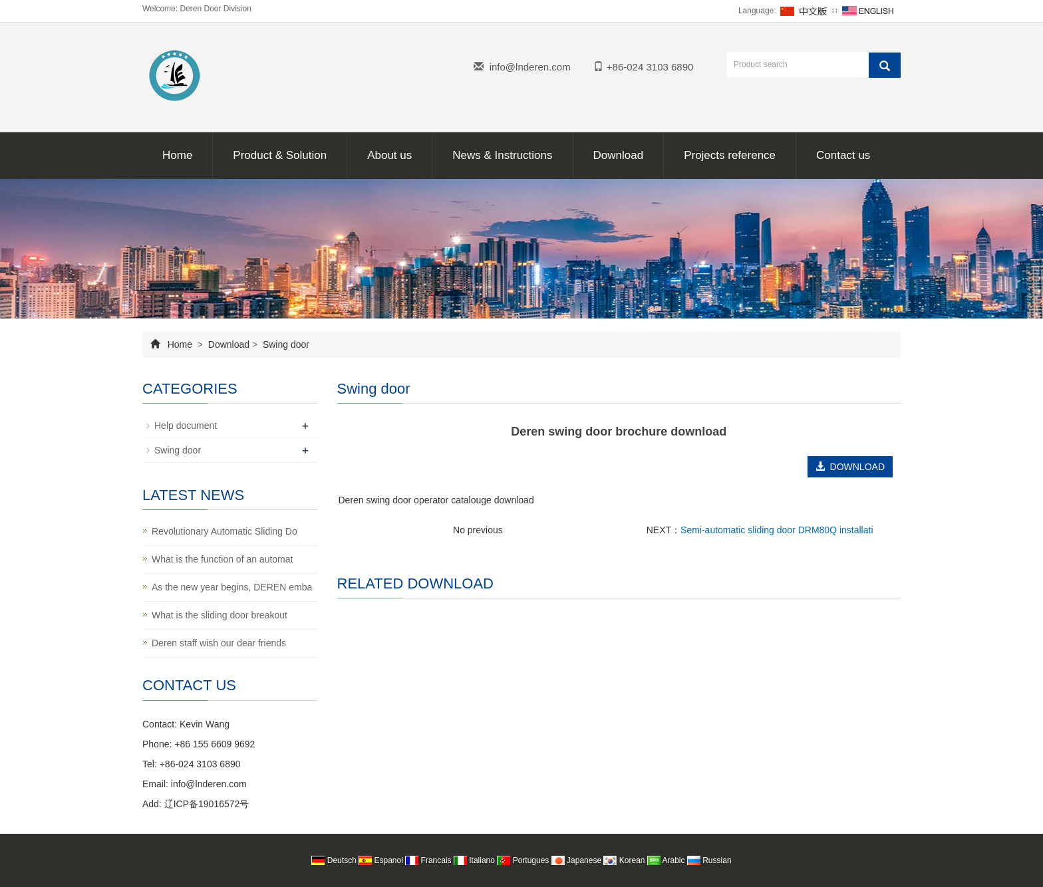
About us (389, 155)
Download (618, 155)
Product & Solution (280, 155)
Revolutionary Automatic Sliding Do (224, 531)
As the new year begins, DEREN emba (232, 587)
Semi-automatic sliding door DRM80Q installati (776, 530)
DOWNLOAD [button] (850, 466)
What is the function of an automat (222, 559)
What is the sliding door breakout (219, 615)
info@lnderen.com (530, 66)
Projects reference (730, 155)
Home (177, 155)
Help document (185, 425)
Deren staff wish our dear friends (219, 643)
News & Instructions (502, 155)
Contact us (843, 155)
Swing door (284, 344)
